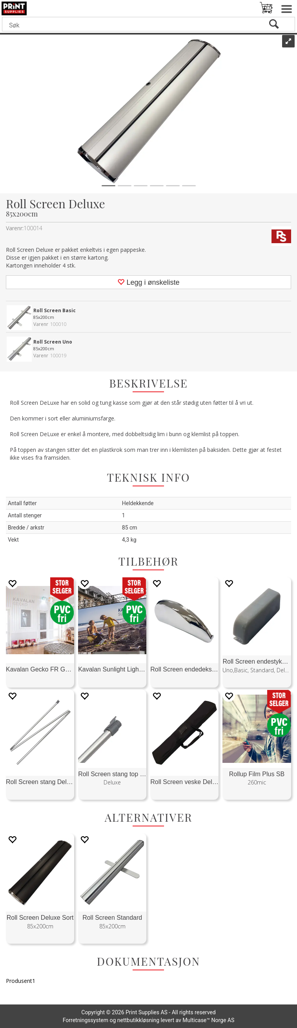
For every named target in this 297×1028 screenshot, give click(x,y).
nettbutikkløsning (138, 1020)
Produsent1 (20, 980)
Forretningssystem (85, 1020)
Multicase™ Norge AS (208, 1020)
